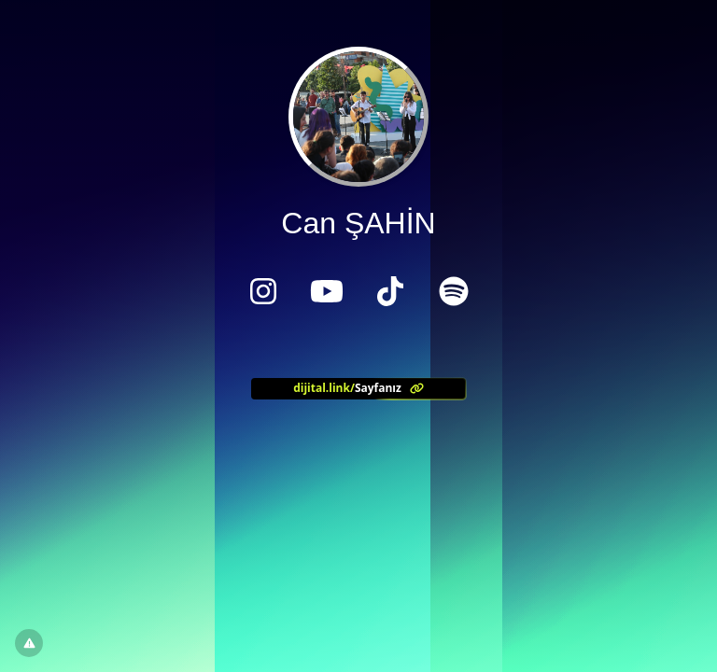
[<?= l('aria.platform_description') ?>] (358, 388)
